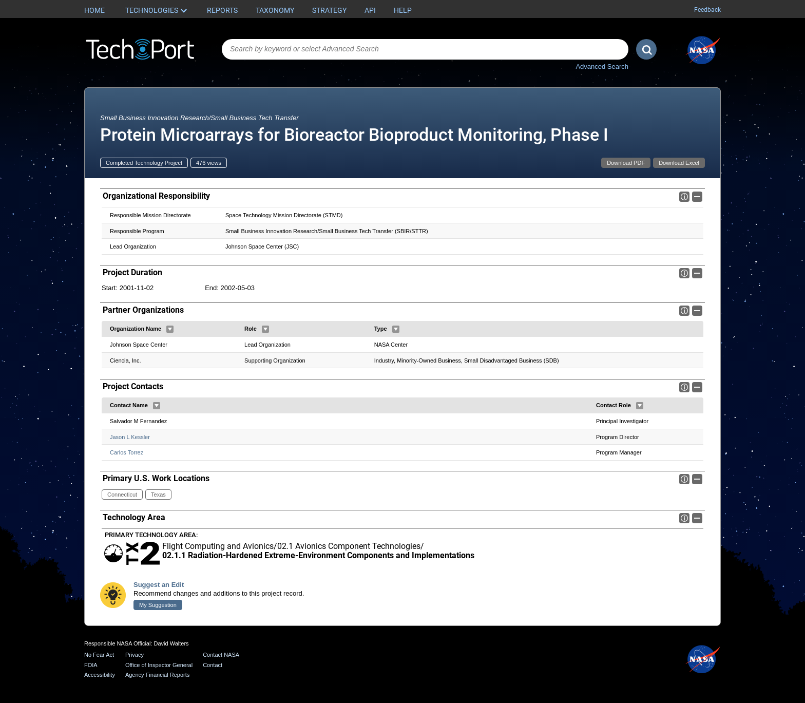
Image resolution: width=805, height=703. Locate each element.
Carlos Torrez (126, 452)
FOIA (91, 665)
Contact (212, 665)
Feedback (707, 9)
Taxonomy (275, 10)
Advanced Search (602, 66)
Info (684, 197)
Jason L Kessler (130, 437)
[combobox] (425, 49)
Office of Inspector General (159, 665)
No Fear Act (99, 655)
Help (403, 10)
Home (94, 10)
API (370, 10)
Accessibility (99, 675)
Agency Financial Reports (157, 675)
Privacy (134, 655)
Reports (222, 10)
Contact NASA (221, 655)
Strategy (329, 10)
